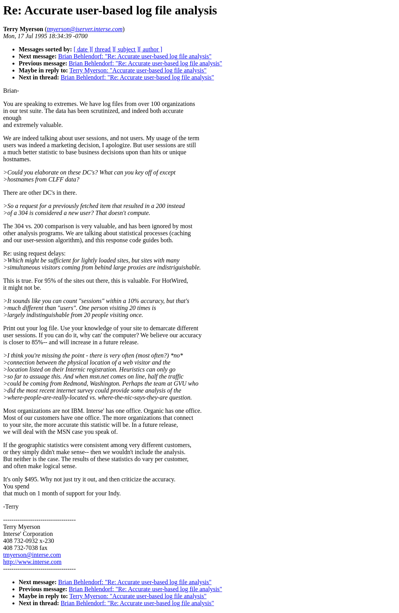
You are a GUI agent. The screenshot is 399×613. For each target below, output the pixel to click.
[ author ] (150, 49)
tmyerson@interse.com (32, 554)
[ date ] (82, 49)
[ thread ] (102, 49)
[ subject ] (126, 49)
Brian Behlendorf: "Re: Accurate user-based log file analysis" (135, 56)
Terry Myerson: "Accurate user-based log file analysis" (138, 70)
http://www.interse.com (32, 561)
